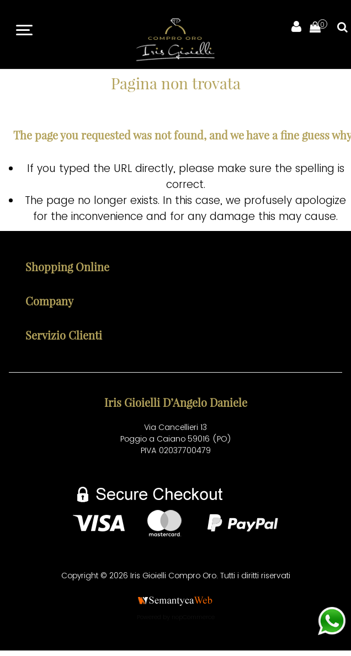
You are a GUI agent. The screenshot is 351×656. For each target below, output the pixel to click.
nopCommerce (193, 616)
